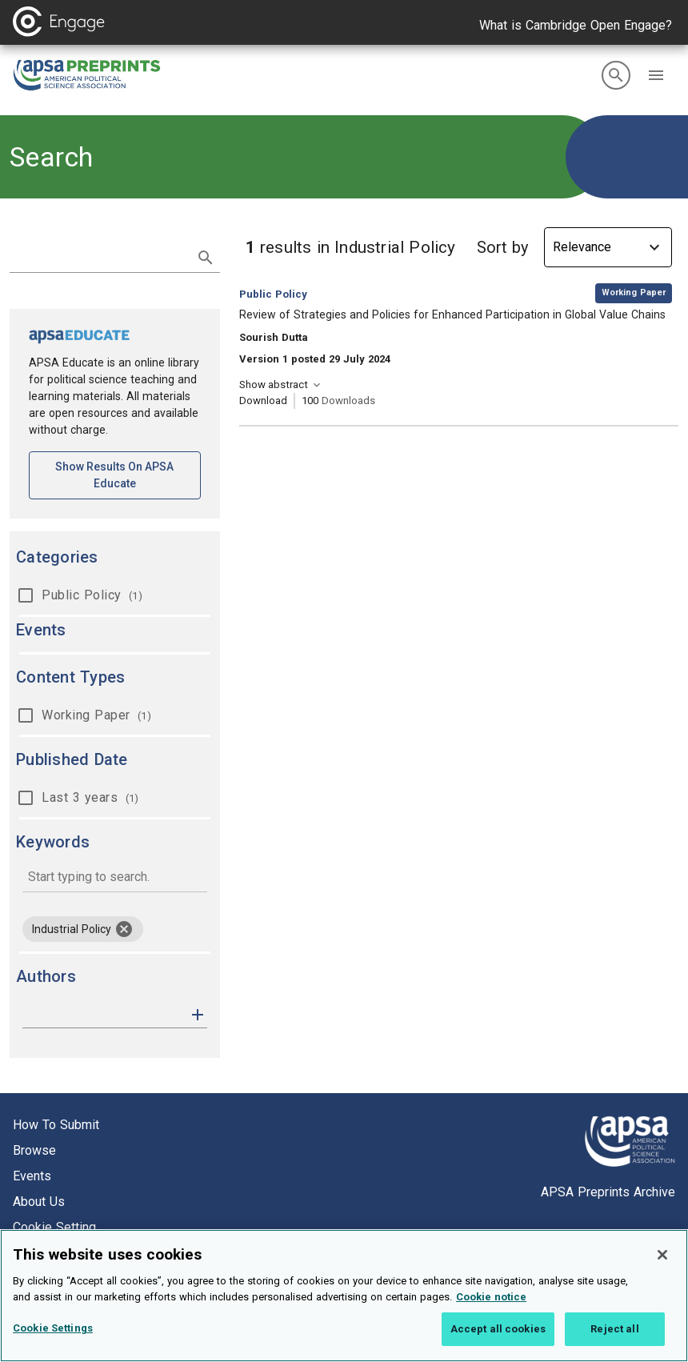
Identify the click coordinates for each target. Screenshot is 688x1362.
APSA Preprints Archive (608, 1192)
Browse (34, 1150)
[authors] (103, 1015)
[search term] (99, 256)
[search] (616, 75)
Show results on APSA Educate (127, 475)
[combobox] (114, 878)
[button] (656, 75)
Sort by (502, 247)
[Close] (662, 1273)
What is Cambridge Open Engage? (575, 25)
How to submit (56, 1124)
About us (39, 1201)
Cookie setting (54, 1227)
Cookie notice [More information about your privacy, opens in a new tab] (491, 1315)
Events (32, 1176)
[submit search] (205, 257)
